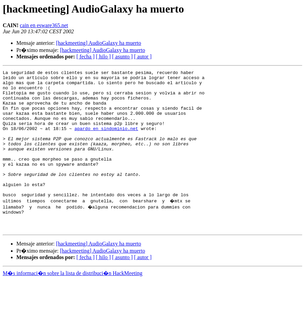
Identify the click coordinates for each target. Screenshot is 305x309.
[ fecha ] (85, 56)
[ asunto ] (122, 56)
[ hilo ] (103, 56)
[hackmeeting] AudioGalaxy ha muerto (98, 43)
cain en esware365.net (44, 25)
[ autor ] (143, 56)
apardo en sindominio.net (106, 141)
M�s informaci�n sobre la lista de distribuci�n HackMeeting (72, 303)
